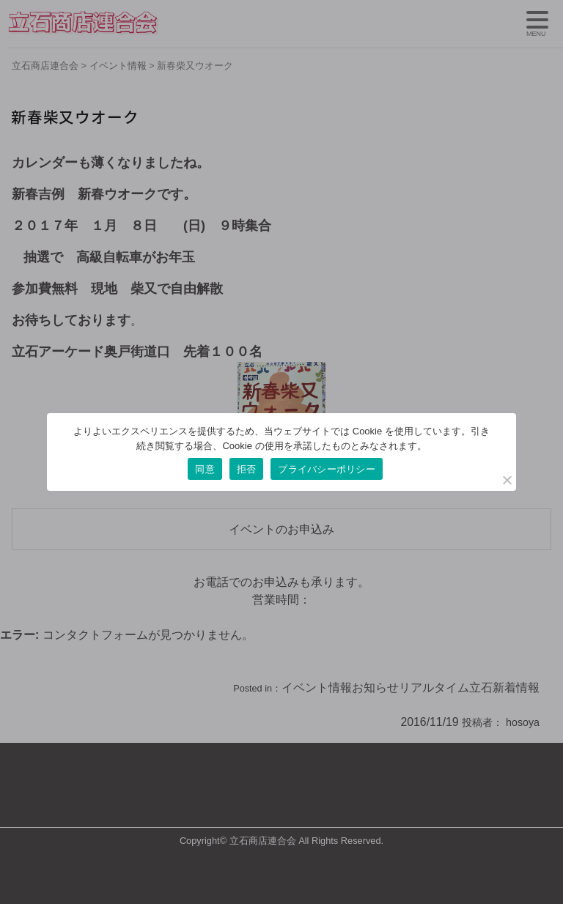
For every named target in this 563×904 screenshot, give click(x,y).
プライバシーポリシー (326, 469)
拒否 (247, 469)
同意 (205, 469)
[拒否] (506, 480)
